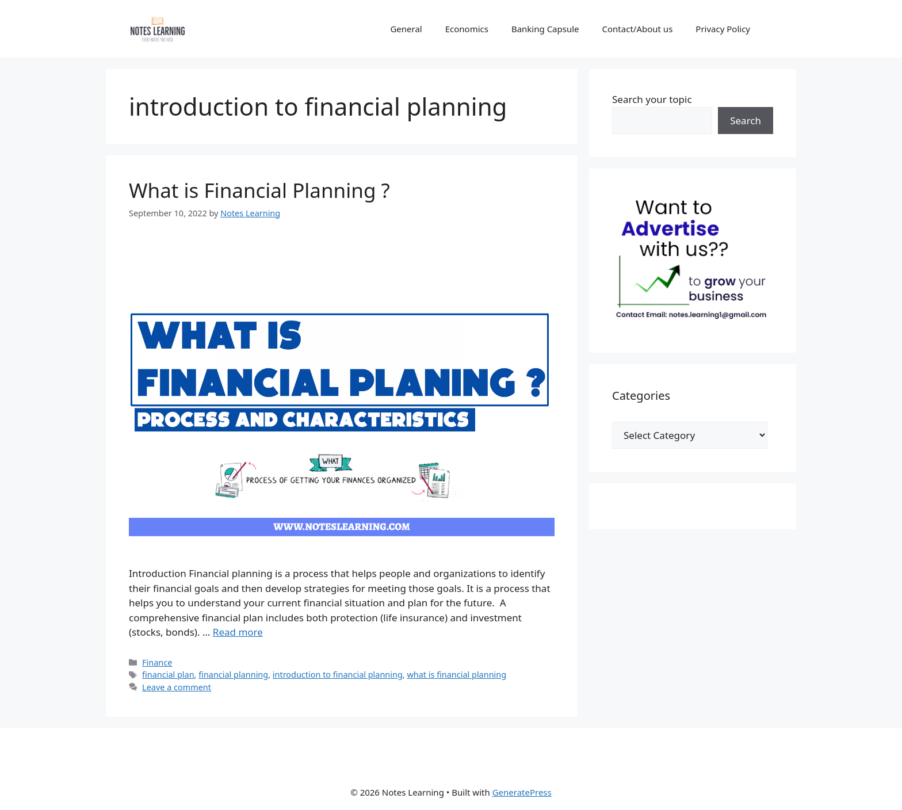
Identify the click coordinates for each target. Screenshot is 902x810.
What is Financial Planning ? (259, 190)
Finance (157, 662)
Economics (466, 29)
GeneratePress (522, 792)
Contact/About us (637, 29)
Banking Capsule (545, 29)
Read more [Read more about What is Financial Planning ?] (238, 632)
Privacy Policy (722, 29)
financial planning (233, 674)
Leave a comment (176, 687)
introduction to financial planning (338, 674)
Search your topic (652, 99)
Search (745, 120)
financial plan (168, 674)
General (406, 29)
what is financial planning (456, 674)
